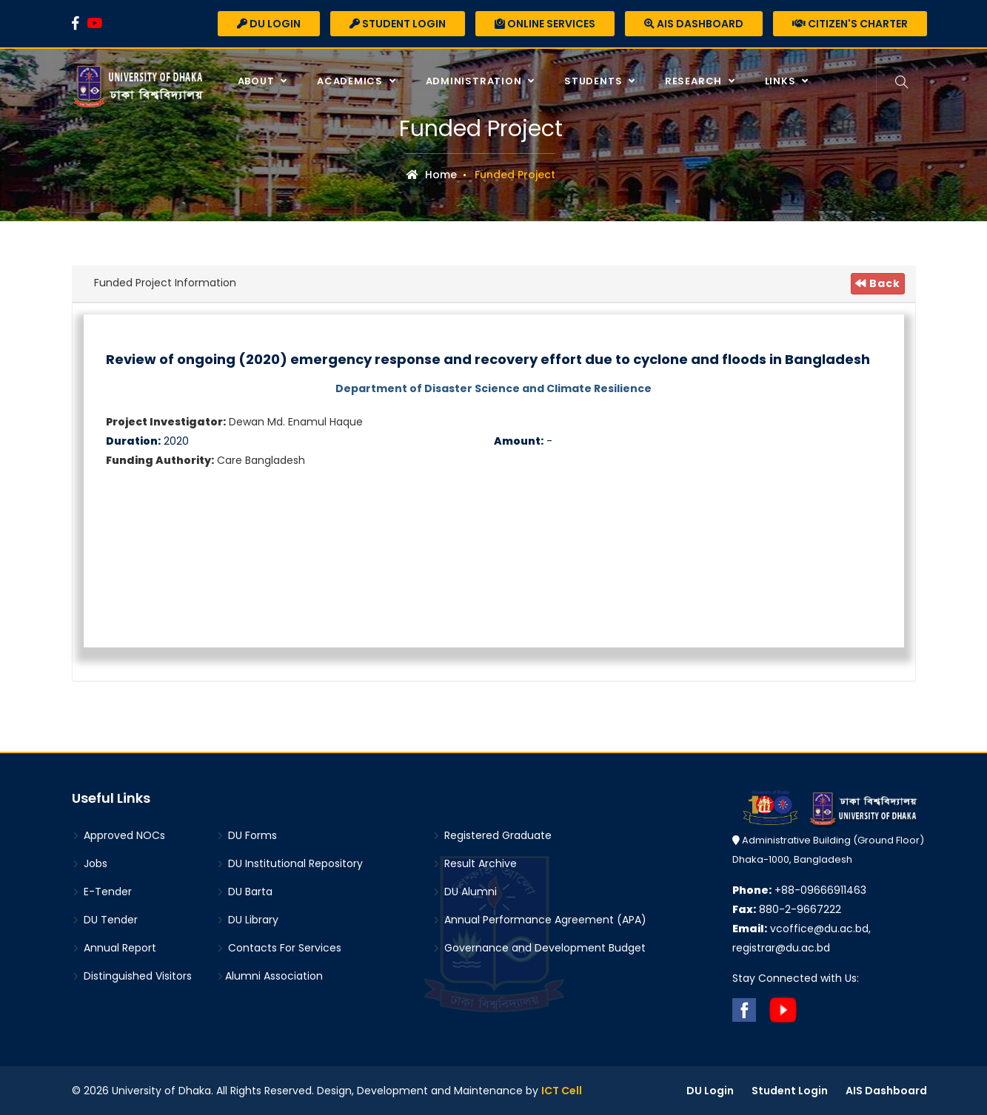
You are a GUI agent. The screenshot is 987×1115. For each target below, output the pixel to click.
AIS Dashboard (693, 23)
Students (594, 81)
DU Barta (244, 891)
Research (695, 81)
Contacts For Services (278, 947)
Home (431, 174)
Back (877, 283)
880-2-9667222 (786, 909)
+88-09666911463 (799, 890)
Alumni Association (269, 976)
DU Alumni (464, 891)
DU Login (269, 23)
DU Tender (105, 919)
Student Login (397, 23)
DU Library (247, 919)
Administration (475, 81)
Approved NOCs (118, 835)
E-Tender (102, 891)
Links (782, 81)
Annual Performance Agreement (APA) (539, 919)
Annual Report (114, 947)
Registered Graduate (492, 835)
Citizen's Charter (850, 23)
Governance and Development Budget (539, 947)
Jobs (89, 863)
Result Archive (474, 863)
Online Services (545, 23)
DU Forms (246, 835)
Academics (351, 81)
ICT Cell (561, 1090)
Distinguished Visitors (132, 976)
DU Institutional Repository (289, 863)
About (258, 81)
